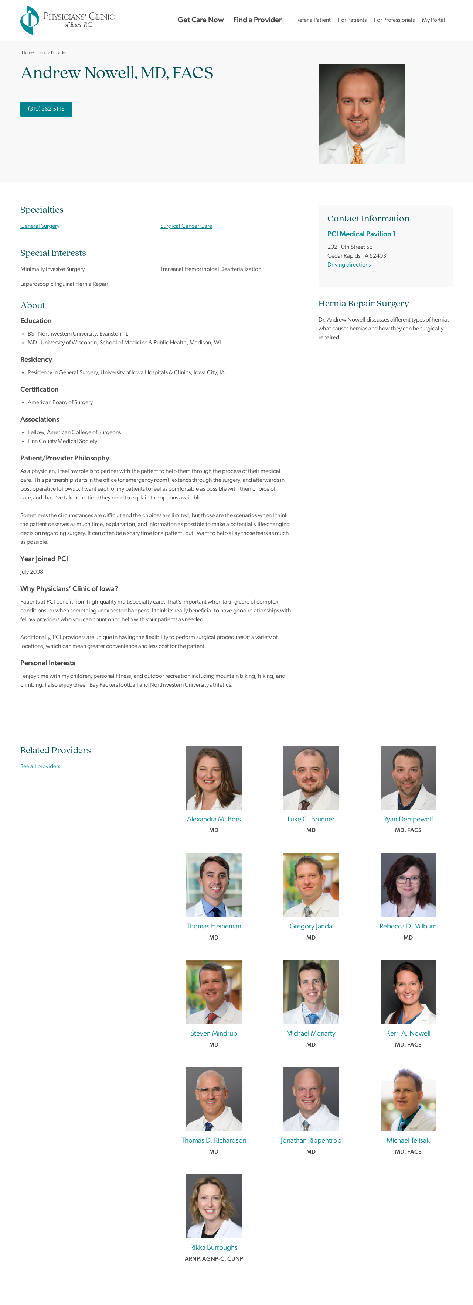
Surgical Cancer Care (186, 226)
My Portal (433, 20)
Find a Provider (257, 20)
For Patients (352, 20)
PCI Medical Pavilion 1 (361, 234)
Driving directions (349, 265)
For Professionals (394, 20)
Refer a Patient (313, 20)
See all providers (40, 767)
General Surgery (39, 226)
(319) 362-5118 (46, 109)
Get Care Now (201, 20)
